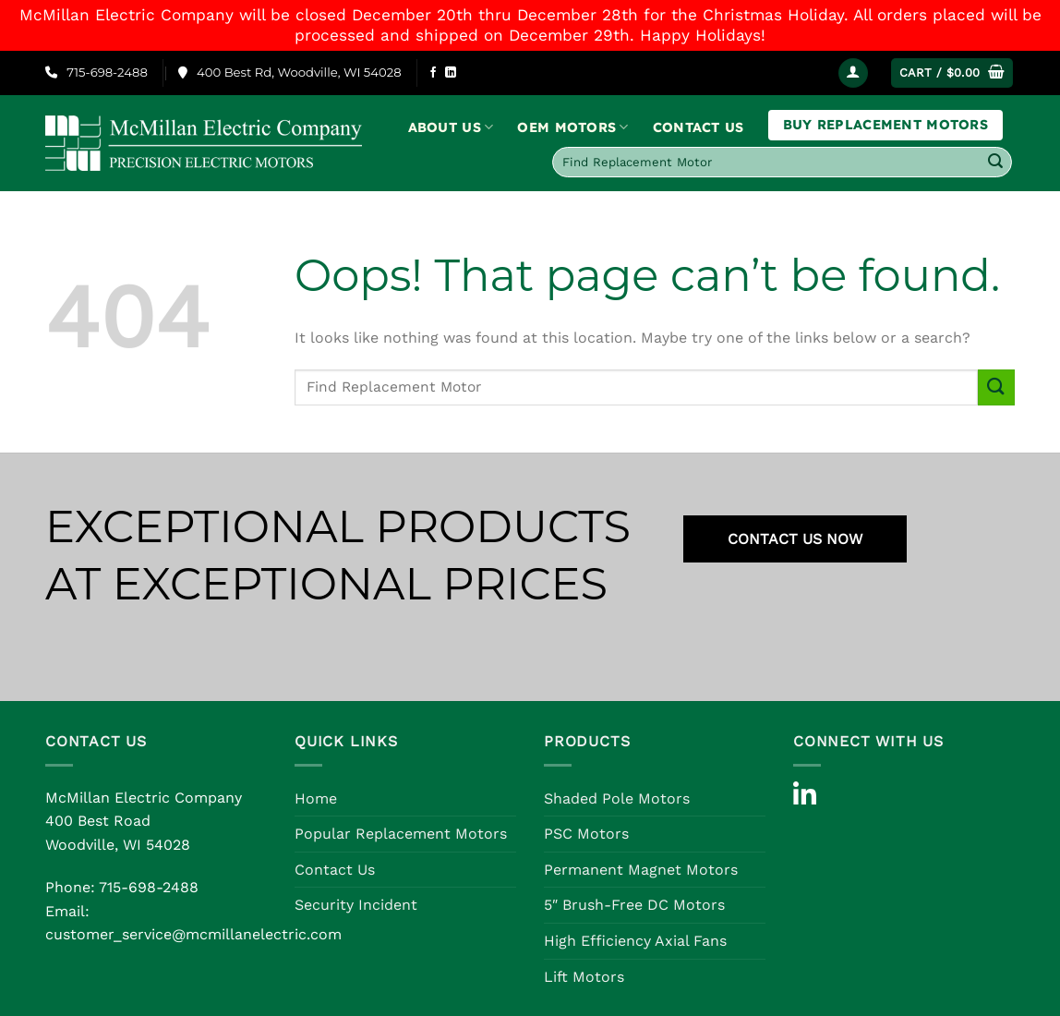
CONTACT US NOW (795, 539)
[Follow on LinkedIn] (450, 73)
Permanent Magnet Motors (641, 869)
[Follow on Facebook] (433, 73)
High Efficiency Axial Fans (635, 940)
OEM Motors (572, 127)
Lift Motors (584, 977)
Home (316, 798)
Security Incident (356, 904)
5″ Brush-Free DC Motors (634, 904)
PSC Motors (586, 833)
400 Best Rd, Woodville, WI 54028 (290, 72)
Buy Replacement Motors (885, 124)
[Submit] (995, 162)
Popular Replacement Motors (401, 833)
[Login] (853, 73)
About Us (451, 127)
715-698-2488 (96, 72)
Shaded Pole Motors (617, 798)
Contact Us (698, 127)
